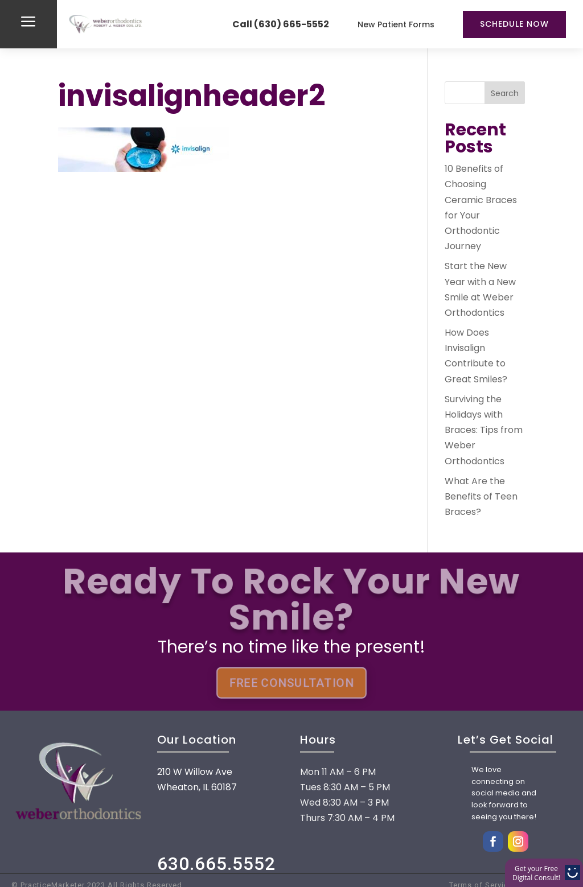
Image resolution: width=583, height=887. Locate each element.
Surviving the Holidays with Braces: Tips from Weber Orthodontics (484, 430)
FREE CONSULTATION (291, 683)
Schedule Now (514, 24)
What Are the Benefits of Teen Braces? (481, 496)
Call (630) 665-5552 (280, 24)
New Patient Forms (396, 24)
